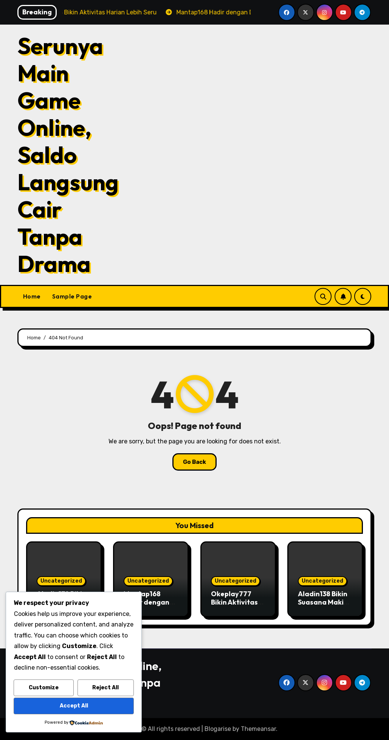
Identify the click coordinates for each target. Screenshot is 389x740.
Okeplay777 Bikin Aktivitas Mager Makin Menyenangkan (236, 606)
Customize (44, 687)
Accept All (74, 706)
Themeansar (258, 728)
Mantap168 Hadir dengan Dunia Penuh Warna (146, 606)
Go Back (194, 462)
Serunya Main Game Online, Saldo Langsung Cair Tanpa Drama (68, 154)
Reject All (105, 687)
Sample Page (72, 296)
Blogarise (218, 728)
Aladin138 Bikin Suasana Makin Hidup (323, 601)
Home (32, 296)
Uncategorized (61, 581)
